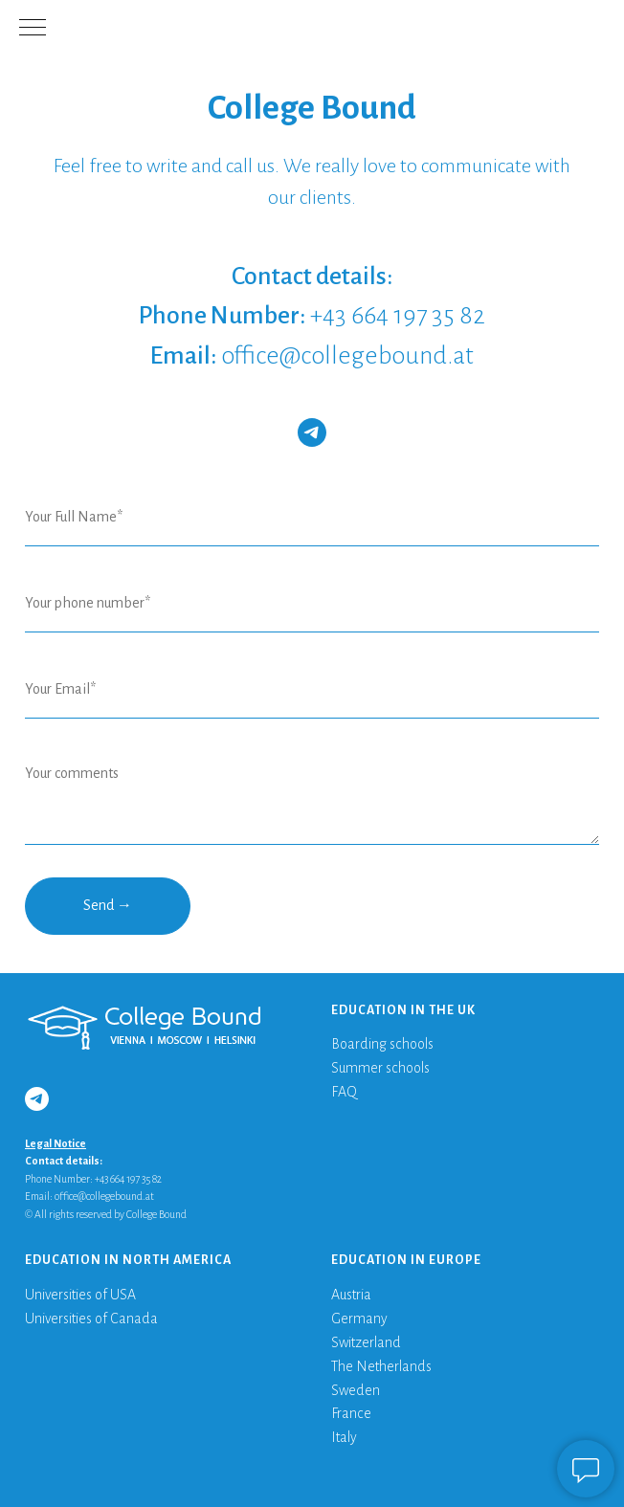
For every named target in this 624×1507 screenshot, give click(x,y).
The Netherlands (381, 1366)
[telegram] (312, 432)
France (351, 1413)
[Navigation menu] (32, 28)
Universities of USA (80, 1294)
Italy (344, 1437)
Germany (359, 1318)
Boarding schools (382, 1044)
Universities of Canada (91, 1318)
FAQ (344, 1091)
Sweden (355, 1390)
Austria (351, 1294)
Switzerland (366, 1342)
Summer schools (380, 1067)
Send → (107, 905)
